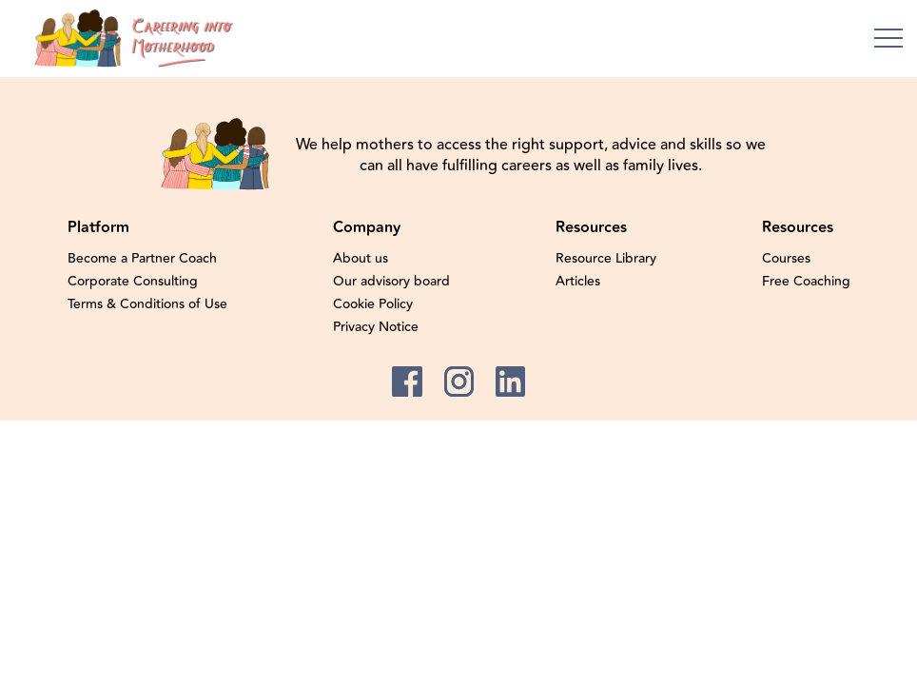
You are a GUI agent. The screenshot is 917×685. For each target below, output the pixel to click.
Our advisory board (391, 281)
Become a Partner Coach (142, 258)
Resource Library (606, 258)
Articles (578, 281)
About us (360, 258)
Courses (786, 258)
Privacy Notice (376, 327)
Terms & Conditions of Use (147, 304)
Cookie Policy (373, 304)
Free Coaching (806, 281)
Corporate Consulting (133, 281)
